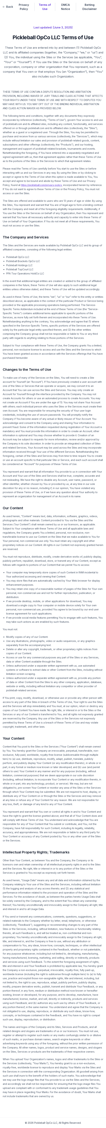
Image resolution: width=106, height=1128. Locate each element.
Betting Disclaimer (89, 7)
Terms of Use (45, 7)
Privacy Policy (24, 7)
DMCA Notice (65, 7)
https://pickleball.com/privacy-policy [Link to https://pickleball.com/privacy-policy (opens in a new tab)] (41, 185)
